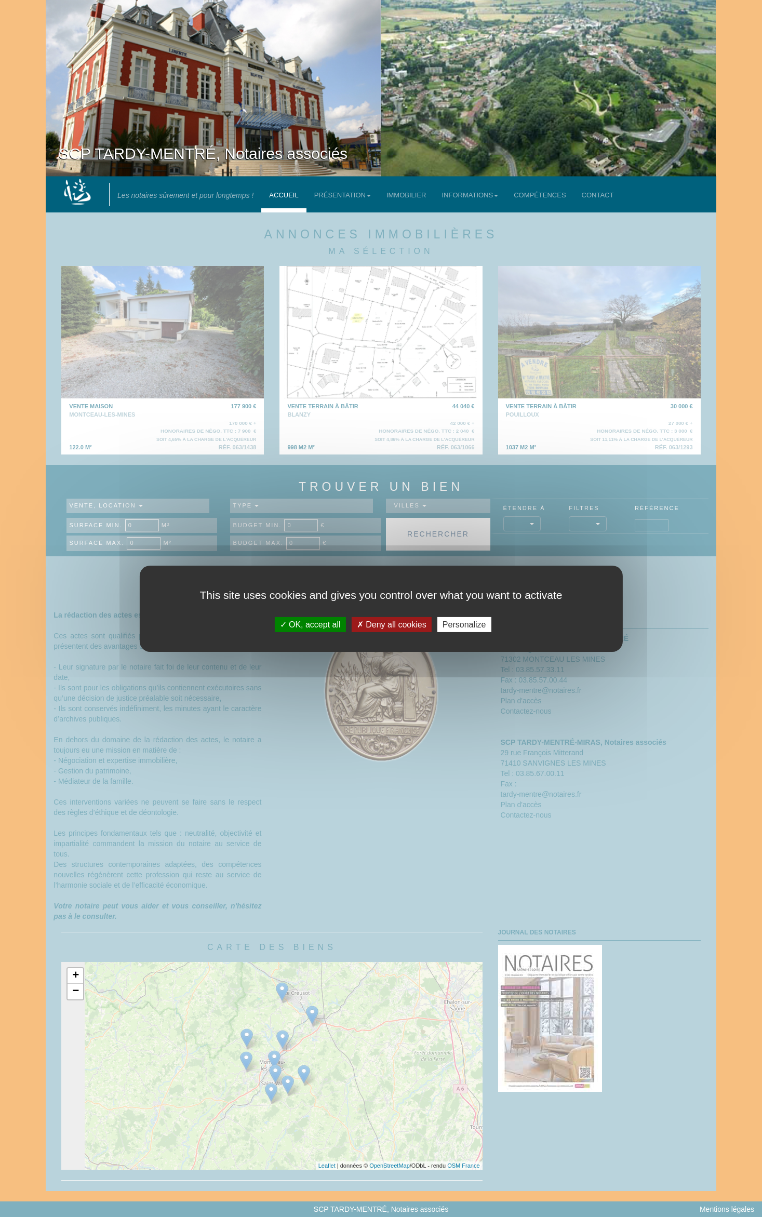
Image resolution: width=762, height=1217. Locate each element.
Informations (470, 195)
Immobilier (406, 195)
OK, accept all (310, 624)
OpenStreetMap (389, 1165)
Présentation (342, 195)
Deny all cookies (391, 624)
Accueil (283, 195)
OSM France (463, 1165)
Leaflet (327, 1165)
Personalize (464, 624)
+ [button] (75, 976)
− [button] (75, 991)
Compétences (540, 195)
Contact (598, 195)
